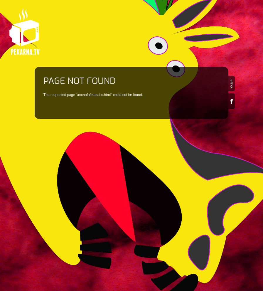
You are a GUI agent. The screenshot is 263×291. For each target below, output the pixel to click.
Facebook (231, 101)
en (231, 83)
